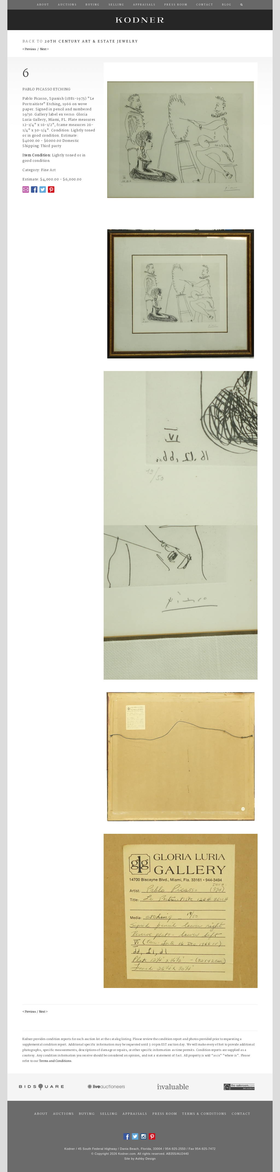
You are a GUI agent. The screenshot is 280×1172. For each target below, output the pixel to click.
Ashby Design (145, 1158)
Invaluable (173, 1087)
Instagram (143, 1136)
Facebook (34, 189)
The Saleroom (240, 1087)
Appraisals (134, 1113)
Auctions (63, 1113)
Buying (87, 1113)
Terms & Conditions (204, 1113)
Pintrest (51, 189)
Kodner (140, 20)
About (41, 1113)
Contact (241, 1113)
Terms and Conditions (55, 1061)
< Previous (29, 49)
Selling (109, 1113)
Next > (44, 49)
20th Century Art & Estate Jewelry (91, 41)
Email (25, 189)
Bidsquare (40, 1087)
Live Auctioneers (107, 1087)
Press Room (164, 1113)
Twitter (42, 189)
